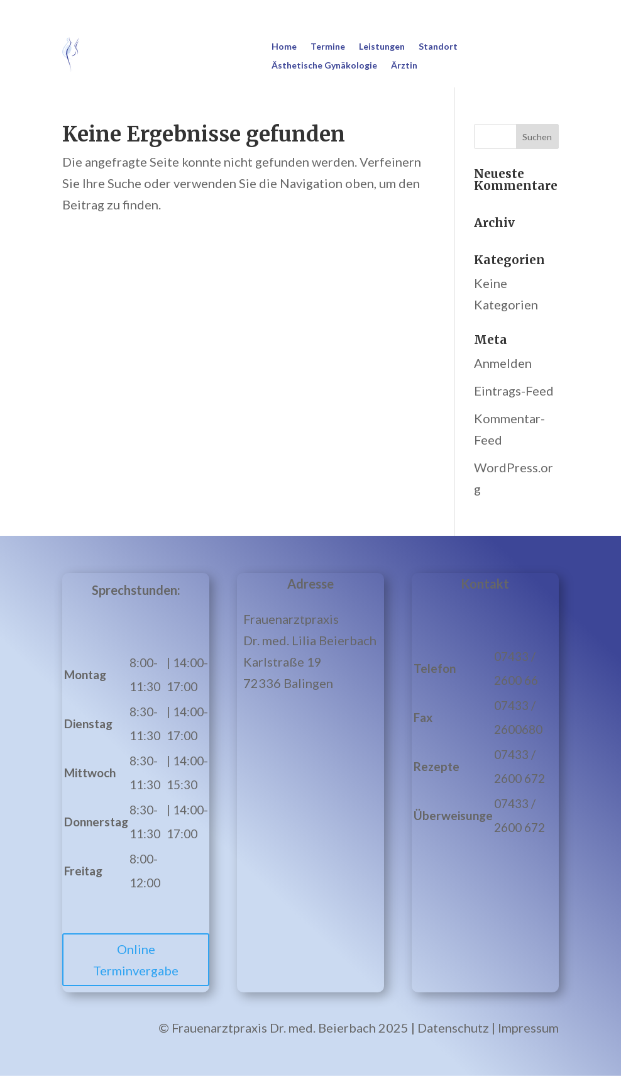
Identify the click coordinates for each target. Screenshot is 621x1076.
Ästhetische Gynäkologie (324, 65)
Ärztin (404, 65)
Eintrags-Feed (514, 390)
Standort (438, 47)
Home (284, 47)
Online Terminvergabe (136, 959)
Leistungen (382, 47)
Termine (327, 47)
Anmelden (503, 362)
